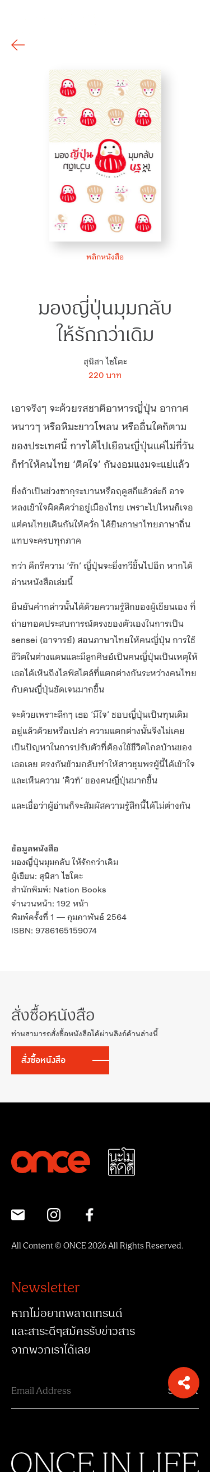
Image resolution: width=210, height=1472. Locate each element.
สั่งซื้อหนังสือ (43, 1060)
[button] (183, 1382)
